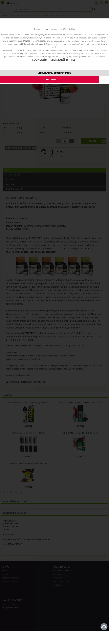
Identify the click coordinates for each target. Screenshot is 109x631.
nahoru (104, 626)
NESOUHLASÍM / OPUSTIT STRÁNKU (54, 73)
